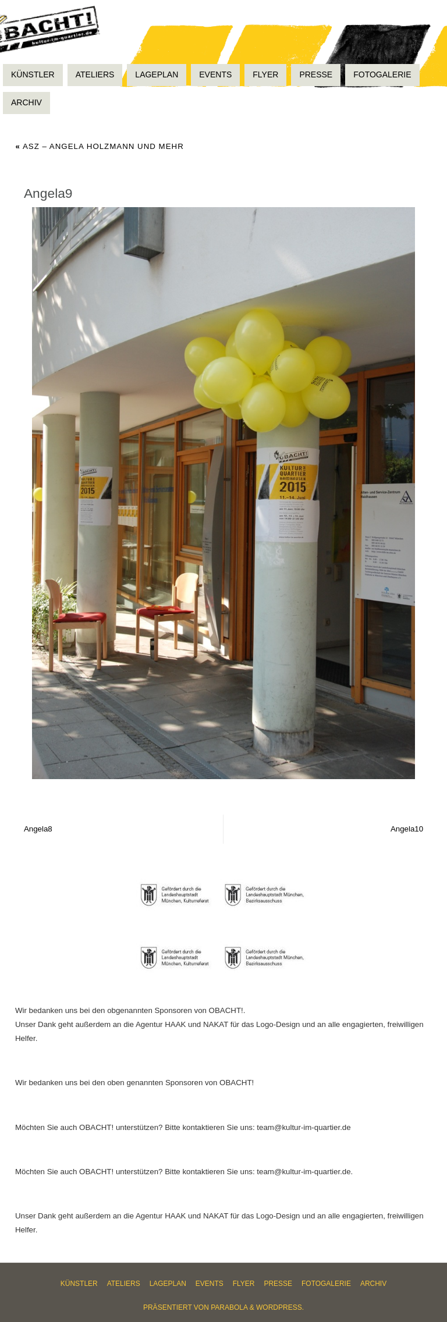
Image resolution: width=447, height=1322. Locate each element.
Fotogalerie (326, 1284)
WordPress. (280, 1307)
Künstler (79, 1284)
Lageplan (168, 1284)
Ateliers (123, 1284)
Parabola (229, 1307)
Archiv (373, 1284)
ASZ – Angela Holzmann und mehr (100, 146)
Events (210, 1284)
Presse (278, 1284)
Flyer (244, 1284)
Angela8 (38, 829)
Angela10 (407, 829)
